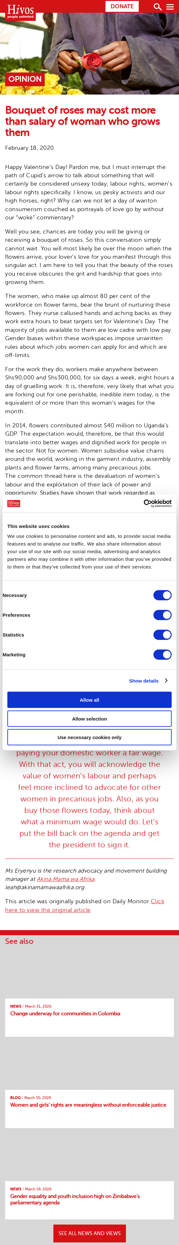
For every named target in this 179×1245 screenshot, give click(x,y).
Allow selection (89, 718)
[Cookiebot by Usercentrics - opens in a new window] (144, 504)
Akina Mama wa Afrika (66, 879)
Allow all (89, 700)
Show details (144, 680)
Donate (122, 6)
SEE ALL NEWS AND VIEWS (89, 1233)
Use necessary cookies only (89, 737)
